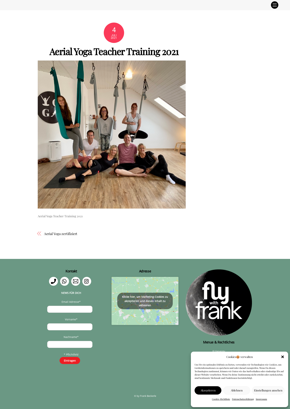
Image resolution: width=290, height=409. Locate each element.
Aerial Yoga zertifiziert (60, 233)
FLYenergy (219, 351)
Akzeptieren (208, 390)
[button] (282, 357)
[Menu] (274, 5)
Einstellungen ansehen (268, 390)
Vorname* (71, 319)
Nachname (71, 337)
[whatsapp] (65, 281)
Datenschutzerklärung (243, 399)
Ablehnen (237, 390)
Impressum (261, 399)
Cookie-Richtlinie (221, 399)
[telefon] (54, 281)
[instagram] (87, 281)
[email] (76, 281)
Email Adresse (71, 302)
